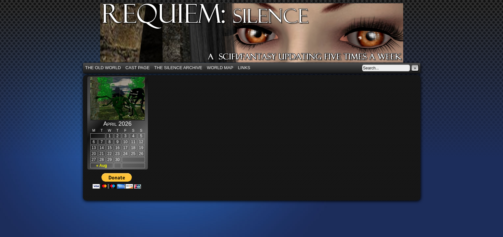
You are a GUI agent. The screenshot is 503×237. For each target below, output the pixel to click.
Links (244, 67)
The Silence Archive (178, 67)
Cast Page (138, 67)
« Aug (101, 165)
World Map (220, 67)
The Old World (103, 67)
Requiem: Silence (261, 34)
